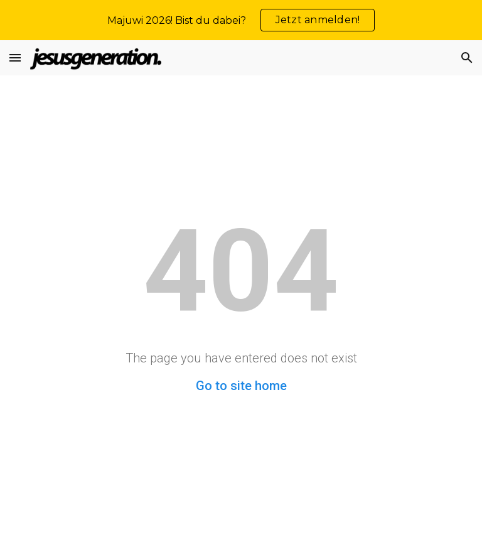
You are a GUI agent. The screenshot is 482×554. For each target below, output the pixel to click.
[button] (15, 57)
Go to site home (241, 385)
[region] (241, 20)
